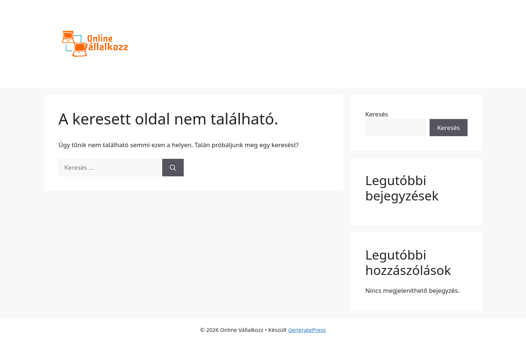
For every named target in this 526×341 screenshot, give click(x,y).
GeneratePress (307, 329)
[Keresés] (173, 167)
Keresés (376, 114)
